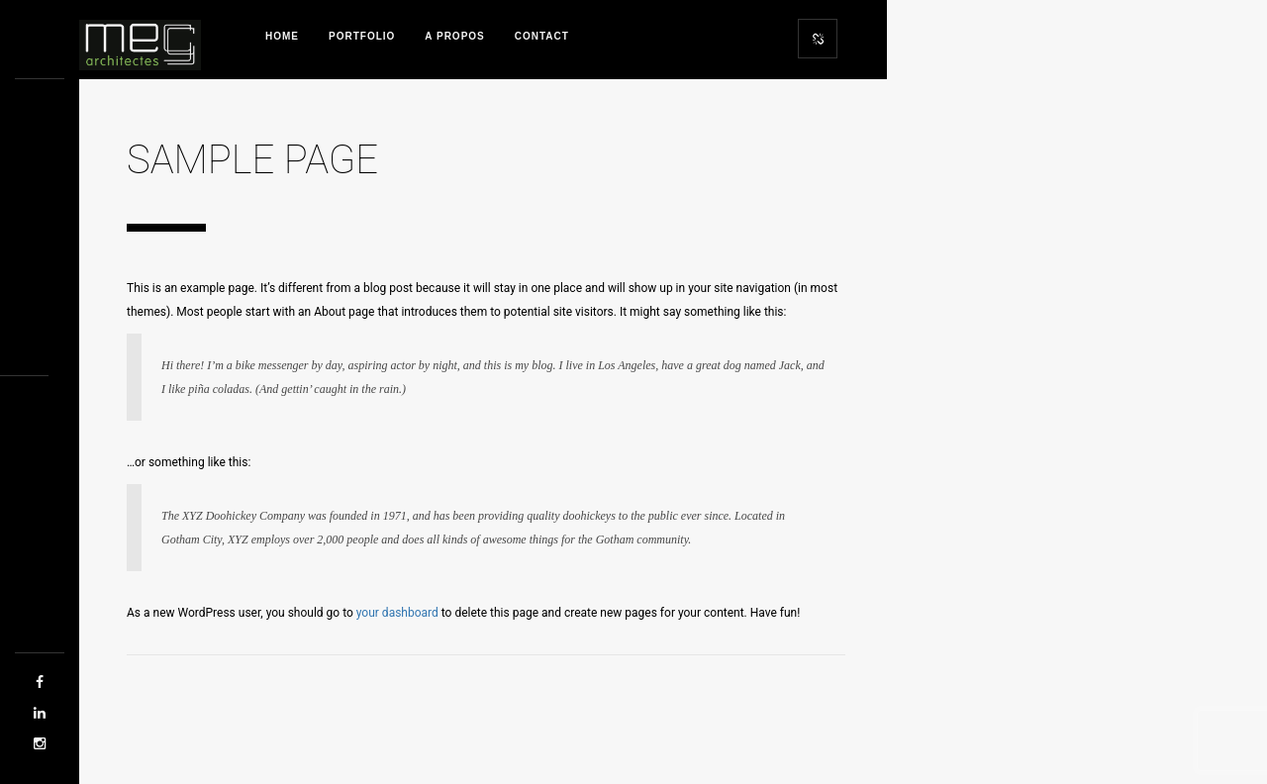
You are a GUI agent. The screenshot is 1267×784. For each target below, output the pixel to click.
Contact (542, 36)
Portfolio (362, 36)
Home (282, 36)
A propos (454, 36)
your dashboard (397, 613)
